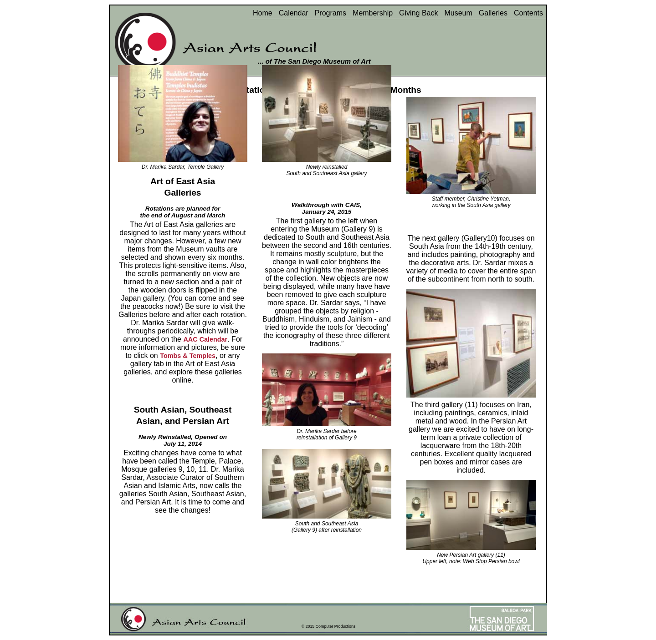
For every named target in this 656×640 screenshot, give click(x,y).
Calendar (293, 13)
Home (262, 13)
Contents (528, 13)
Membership (373, 13)
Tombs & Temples (187, 355)
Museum (458, 13)
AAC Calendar (205, 339)
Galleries (493, 13)
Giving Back (418, 13)
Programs (330, 13)
